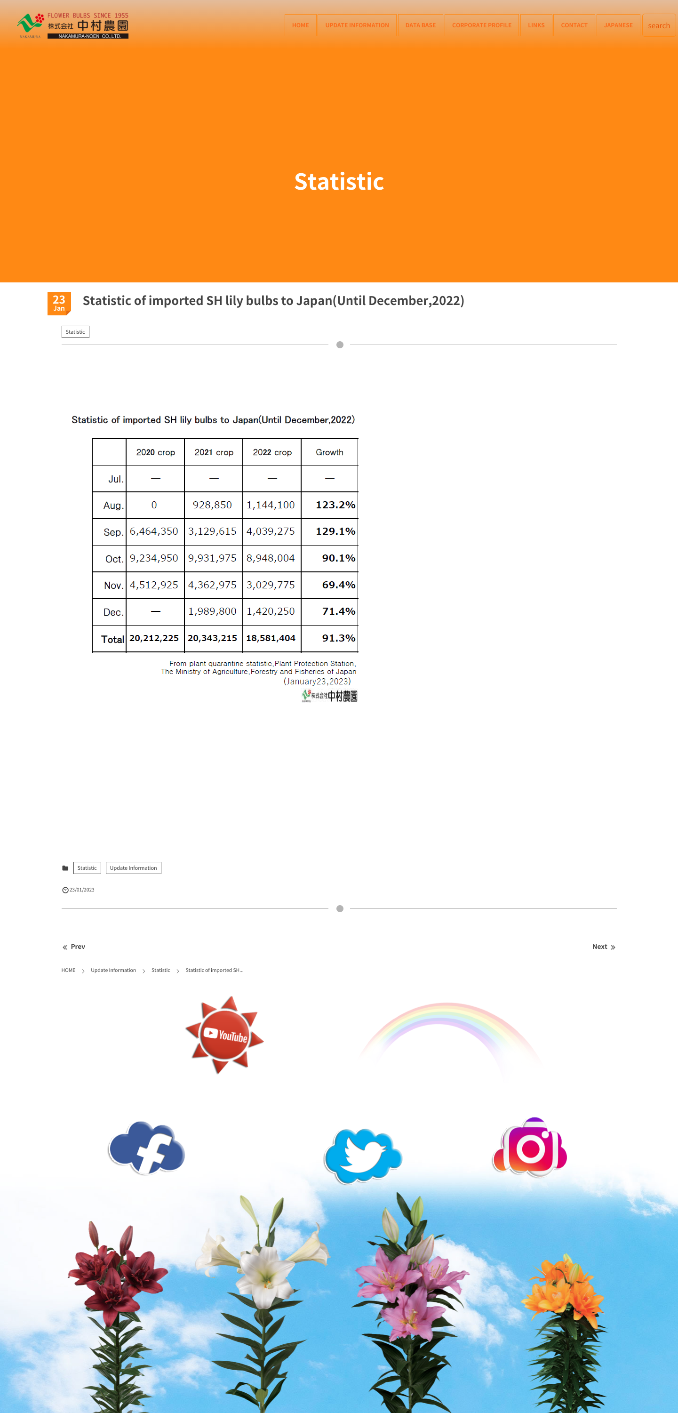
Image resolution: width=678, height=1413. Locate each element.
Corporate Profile (481, 25)
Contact (574, 25)
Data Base (421, 25)
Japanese (618, 25)
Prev (74, 946)
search (659, 25)
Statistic (75, 332)
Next (604, 946)
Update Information (357, 25)
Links (536, 25)
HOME (300, 25)
